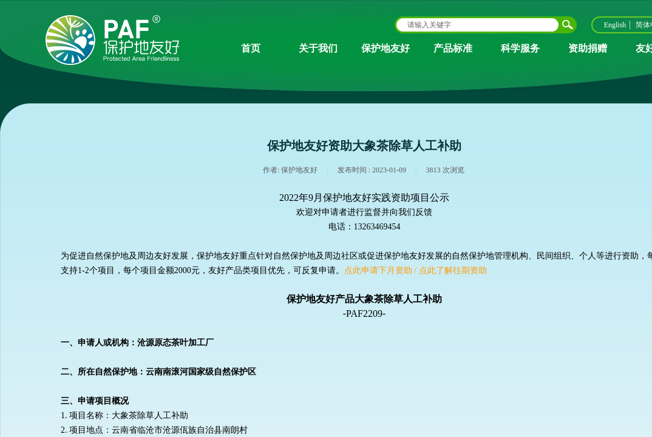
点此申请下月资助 (378, 270)
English (615, 25)
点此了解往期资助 (453, 270)
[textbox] (477, 24)
